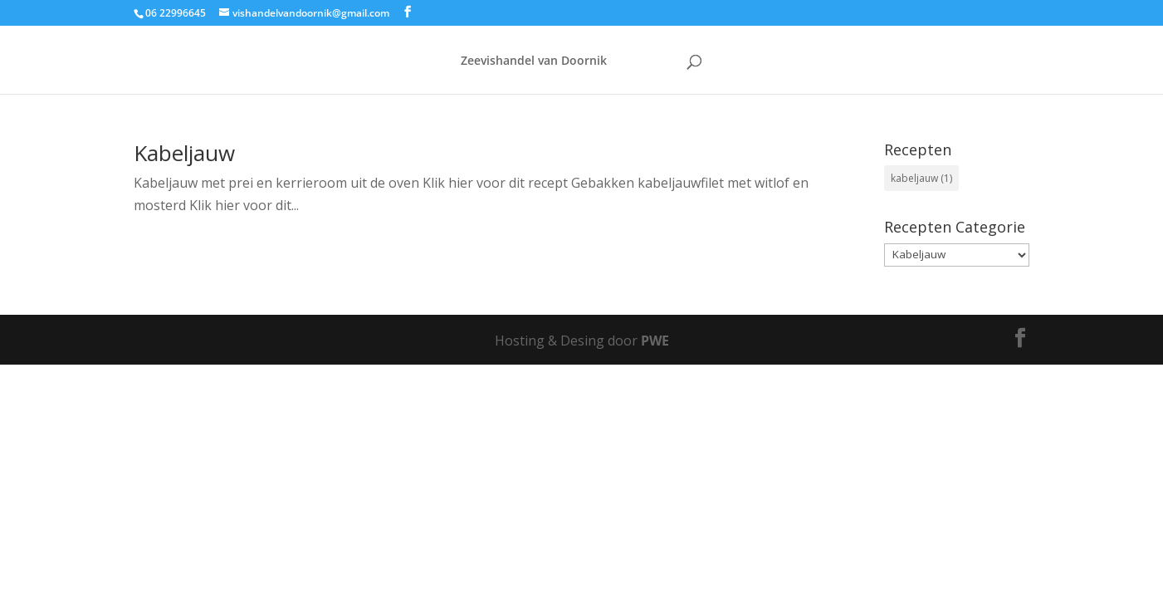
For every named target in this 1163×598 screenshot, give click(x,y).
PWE (655, 340)
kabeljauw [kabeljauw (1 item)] (921, 178)
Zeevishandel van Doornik (534, 61)
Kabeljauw (184, 153)
